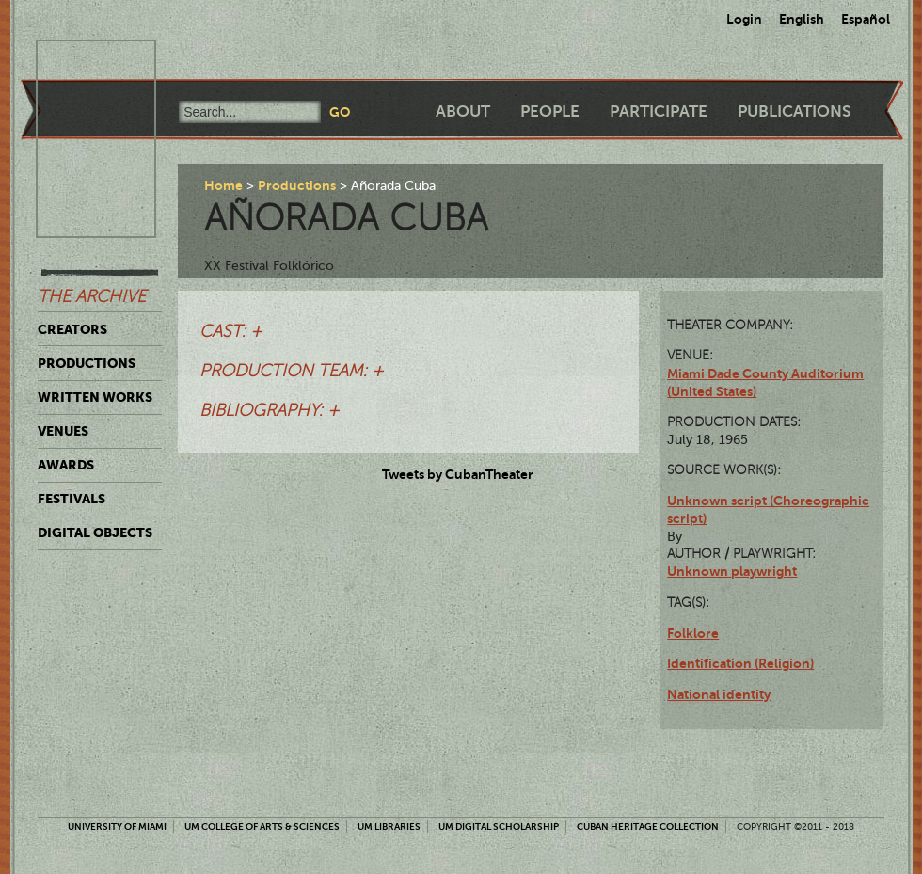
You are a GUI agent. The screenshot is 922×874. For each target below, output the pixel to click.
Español (865, 18)
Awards (66, 464)
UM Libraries (389, 826)
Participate (658, 111)
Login (744, 18)
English (801, 18)
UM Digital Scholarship (498, 826)
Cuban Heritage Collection (648, 826)
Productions (86, 363)
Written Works (95, 397)
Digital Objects (95, 532)
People (550, 111)
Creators (72, 329)
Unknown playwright (732, 571)
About (463, 111)
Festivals (71, 498)
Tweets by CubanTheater (457, 474)
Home (223, 185)
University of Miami (117, 826)
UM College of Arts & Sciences (262, 826)
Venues (63, 430)
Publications (794, 111)
